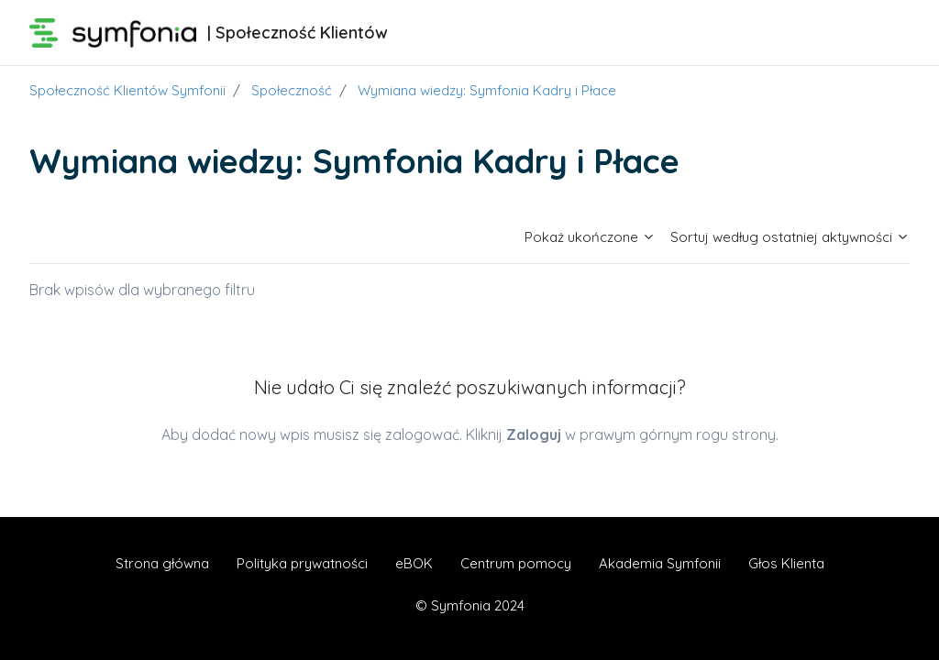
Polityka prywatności (302, 563)
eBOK (414, 563)
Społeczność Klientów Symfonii (127, 90)
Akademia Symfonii (660, 563)
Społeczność (291, 90)
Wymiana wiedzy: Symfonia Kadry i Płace (487, 90)
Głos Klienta (786, 563)
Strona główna (162, 563)
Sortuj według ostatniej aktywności (790, 237)
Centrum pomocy (515, 563)
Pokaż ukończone (590, 237)
